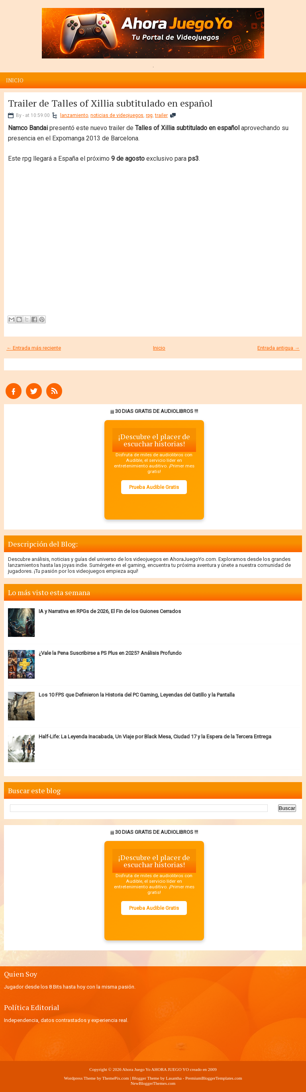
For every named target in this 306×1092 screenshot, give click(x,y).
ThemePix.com (115, 1078)
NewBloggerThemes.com (153, 1083)
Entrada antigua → (278, 348)
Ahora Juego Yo (136, 1069)
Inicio (15, 80)
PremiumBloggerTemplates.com (213, 1078)
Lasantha (174, 1078)
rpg (149, 115)
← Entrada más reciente (33, 348)
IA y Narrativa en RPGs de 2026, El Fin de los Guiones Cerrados (110, 611)
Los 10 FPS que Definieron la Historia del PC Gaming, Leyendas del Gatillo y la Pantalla (137, 695)
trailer (161, 115)
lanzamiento (74, 115)
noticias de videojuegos (116, 115)
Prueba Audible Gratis (154, 487)
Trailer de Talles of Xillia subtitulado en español (110, 103)
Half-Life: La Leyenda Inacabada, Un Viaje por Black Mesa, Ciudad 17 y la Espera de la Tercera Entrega (155, 737)
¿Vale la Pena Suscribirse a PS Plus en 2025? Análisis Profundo (110, 653)
